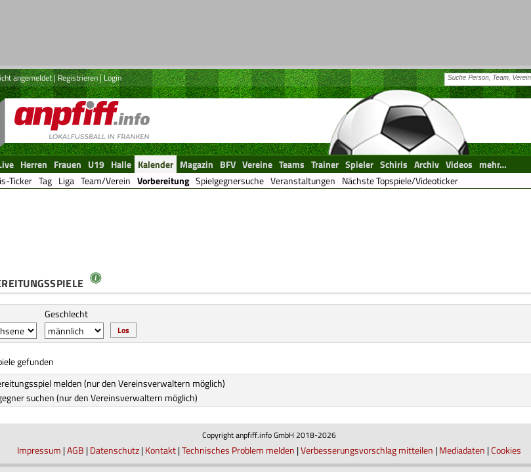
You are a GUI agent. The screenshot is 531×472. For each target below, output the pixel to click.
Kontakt (160, 450)
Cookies (506, 450)
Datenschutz (114, 450)
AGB (75, 450)
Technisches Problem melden (238, 450)
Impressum (39, 450)
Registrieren (78, 77)
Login (112, 77)
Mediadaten (462, 450)
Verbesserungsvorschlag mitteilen (367, 450)
